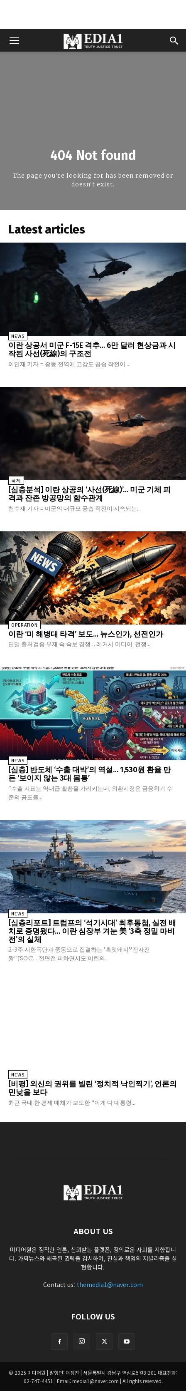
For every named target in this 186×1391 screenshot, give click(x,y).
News (17, 336)
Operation (24, 625)
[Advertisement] (93, 14)
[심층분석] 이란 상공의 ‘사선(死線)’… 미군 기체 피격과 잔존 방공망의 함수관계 (89, 494)
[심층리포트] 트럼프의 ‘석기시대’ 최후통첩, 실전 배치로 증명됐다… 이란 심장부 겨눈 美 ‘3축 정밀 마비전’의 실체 (92, 931)
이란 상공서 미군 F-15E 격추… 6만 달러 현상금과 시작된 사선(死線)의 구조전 (92, 349)
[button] (14, 40)
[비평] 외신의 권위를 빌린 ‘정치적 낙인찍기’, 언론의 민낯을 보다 (92, 1088)
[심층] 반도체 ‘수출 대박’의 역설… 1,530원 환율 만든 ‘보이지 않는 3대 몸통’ (89, 774)
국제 (16, 481)
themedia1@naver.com (110, 1284)
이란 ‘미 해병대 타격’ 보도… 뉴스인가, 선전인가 (85, 634)
